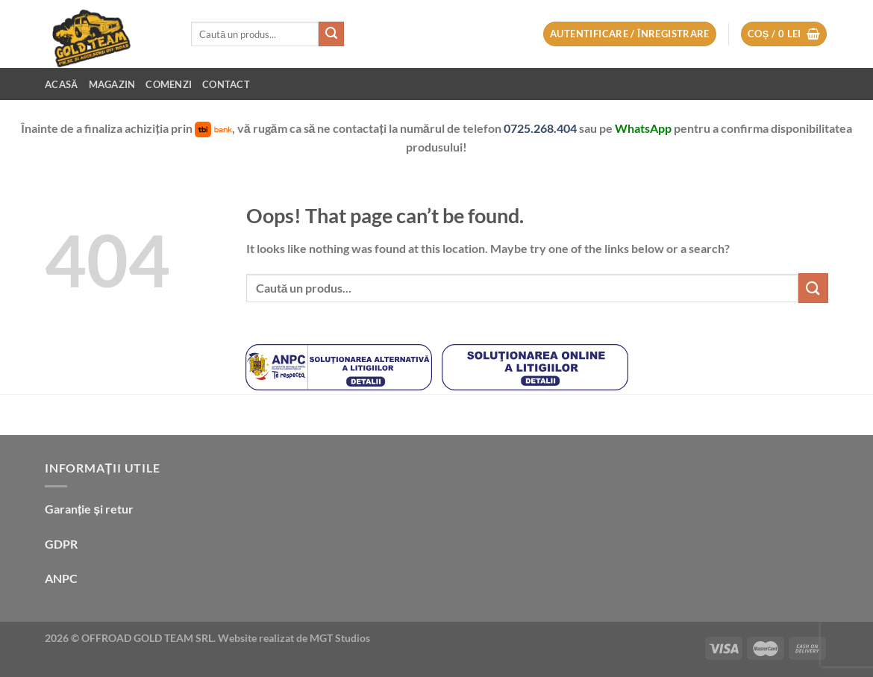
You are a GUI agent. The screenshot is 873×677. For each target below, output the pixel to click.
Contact (226, 84)
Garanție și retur (89, 509)
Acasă (61, 84)
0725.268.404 (541, 128)
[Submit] (331, 34)
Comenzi (169, 84)
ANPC (61, 578)
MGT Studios (340, 637)
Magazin (112, 84)
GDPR (61, 544)
